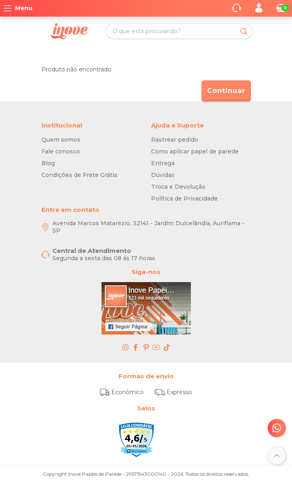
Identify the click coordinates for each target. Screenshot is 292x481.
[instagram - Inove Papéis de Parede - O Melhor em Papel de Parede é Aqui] (125, 347)
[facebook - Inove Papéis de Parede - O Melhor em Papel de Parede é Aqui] (135, 347)
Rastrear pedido (174, 139)
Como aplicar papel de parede (195, 151)
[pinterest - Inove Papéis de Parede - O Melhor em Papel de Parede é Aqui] (146, 347)
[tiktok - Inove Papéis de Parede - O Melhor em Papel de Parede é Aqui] (167, 347)
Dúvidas (163, 175)
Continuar (226, 91)
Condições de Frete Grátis (79, 175)
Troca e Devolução (178, 186)
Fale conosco (60, 151)
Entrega (163, 163)
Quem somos (60, 139)
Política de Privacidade (184, 198)
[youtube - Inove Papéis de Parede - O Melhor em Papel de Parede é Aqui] (156, 347)
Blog (48, 163)
